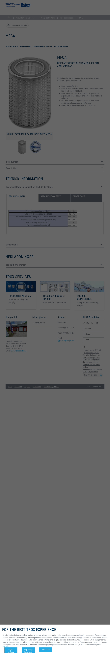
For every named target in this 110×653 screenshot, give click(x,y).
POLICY (6, 647)
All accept (46, 649)
